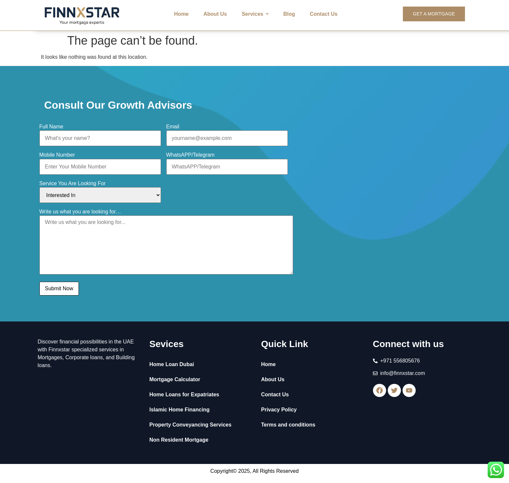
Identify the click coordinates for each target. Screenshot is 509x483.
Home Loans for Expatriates (185, 394)
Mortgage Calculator (175, 379)
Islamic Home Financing (180, 409)
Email (172, 126)
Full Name (51, 126)
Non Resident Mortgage (179, 440)
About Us (273, 379)
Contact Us (275, 394)
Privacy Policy (279, 409)
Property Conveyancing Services (191, 425)
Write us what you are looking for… (80, 211)
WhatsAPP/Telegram (190, 155)
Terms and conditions (288, 425)
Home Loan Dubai (172, 364)
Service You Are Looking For (72, 183)
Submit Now (59, 288)
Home (268, 364)
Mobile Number (57, 155)
